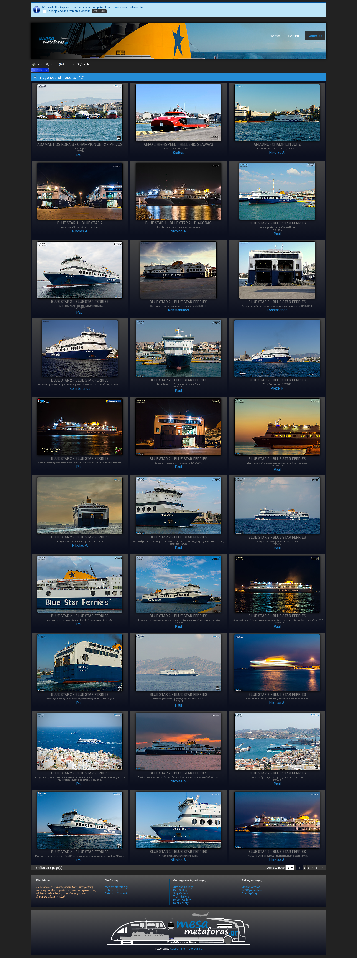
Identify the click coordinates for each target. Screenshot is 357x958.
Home (275, 36)
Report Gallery (182, 899)
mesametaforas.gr (116, 887)
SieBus (178, 153)
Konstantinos (178, 310)
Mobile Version (251, 887)
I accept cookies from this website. (69, 11)
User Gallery (181, 903)
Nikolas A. (277, 152)
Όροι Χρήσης (250, 893)
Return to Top (113, 890)
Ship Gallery (180, 893)
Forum (293, 36)
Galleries (314, 36)
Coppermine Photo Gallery (186, 948)
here (115, 7)
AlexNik (277, 388)
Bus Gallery (180, 890)
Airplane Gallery (183, 887)
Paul (79, 155)
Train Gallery (181, 896)
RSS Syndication (252, 890)
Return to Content (116, 893)
